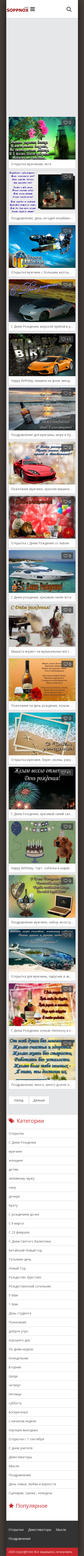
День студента (20, 1313)
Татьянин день (20, 1259)
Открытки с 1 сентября (26, 1439)
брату (13, 1205)
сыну (12, 1187)
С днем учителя (20, 1448)
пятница (15, 1394)
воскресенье (18, 1412)
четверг (15, 1385)
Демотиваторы (20, 1457)
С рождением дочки (24, 1214)
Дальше (39, 1100)
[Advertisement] (42, 64)
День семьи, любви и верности (32, 1484)
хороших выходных (23, 1430)
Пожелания (17, 1322)
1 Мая (13, 1304)
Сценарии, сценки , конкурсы (30, 1493)
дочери (14, 1196)
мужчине (15, 1151)
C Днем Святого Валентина (30, 1241)
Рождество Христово (25, 1277)
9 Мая (13, 1295)
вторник (15, 1367)
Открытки (16, 1133)
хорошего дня (19, 1340)
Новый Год (17, 1268)
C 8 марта (16, 1223)
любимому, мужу (21, 1178)
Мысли (14, 1466)
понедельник (18, 1358)
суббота (15, 1403)
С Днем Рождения (22, 1142)
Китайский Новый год (25, 1250)
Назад (18, 1100)
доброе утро (18, 1331)
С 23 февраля (19, 1232)
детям (13, 1169)
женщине (16, 1160)
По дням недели (21, 1349)
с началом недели (22, 1421)
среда (13, 1376)
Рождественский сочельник (30, 1286)
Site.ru (17, 9)
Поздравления (20, 1475)
